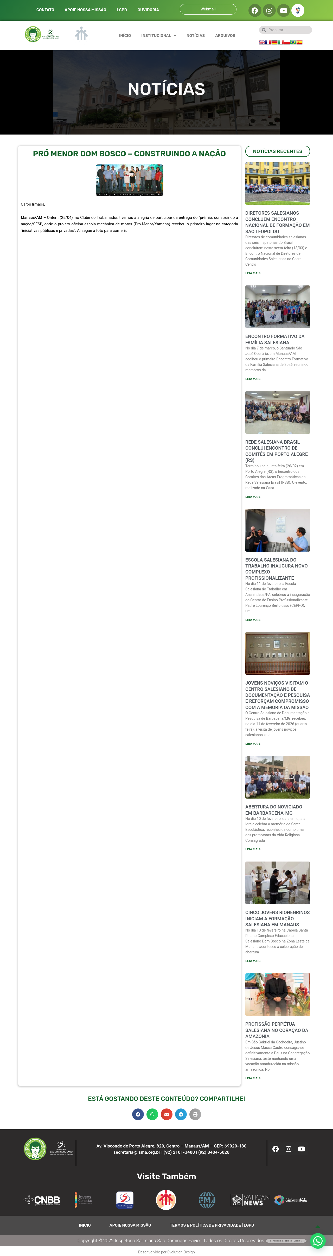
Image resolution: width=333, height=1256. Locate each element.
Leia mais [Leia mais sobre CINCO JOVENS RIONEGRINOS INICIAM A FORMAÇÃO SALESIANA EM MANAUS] (252, 962)
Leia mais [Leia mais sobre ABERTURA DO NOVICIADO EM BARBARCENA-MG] (252, 850)
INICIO (85, 1227)
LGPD (122, 10)
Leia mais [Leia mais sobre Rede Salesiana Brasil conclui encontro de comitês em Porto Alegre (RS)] (252, 497)
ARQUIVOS (225, 35)
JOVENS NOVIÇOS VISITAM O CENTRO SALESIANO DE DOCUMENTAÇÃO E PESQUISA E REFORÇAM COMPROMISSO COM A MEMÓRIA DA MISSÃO (277, 696)
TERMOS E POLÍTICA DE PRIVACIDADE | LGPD (212, 1227)
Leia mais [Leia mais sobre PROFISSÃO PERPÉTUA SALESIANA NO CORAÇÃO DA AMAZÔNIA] (252, 1080)
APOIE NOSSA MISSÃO (85, 10)
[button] (138, 1116)
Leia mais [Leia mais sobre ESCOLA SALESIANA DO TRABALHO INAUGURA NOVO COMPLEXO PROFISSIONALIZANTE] (252, 620)
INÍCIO (125, 35)
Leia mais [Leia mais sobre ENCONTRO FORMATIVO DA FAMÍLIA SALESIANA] (252, 379)
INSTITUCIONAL (158, 35)
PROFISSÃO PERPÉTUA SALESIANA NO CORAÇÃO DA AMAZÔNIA (276, 1032)
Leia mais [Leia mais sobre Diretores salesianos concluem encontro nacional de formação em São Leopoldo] (252, 273)
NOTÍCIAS (196, 35)
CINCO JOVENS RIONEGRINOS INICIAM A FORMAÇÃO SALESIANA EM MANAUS (277, 920)
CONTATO (45, 10)
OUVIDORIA (148, 10)
